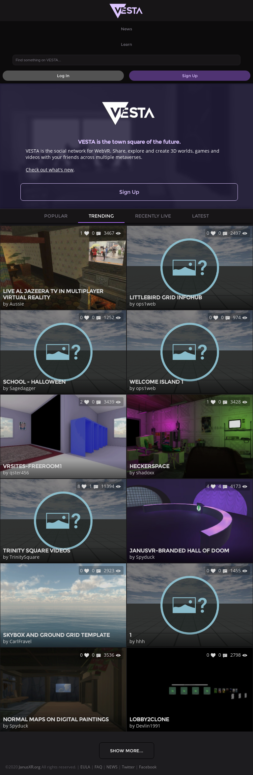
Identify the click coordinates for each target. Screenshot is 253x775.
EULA (85, 767)
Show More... (126, 750)
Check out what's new (49, 169)
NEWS (112, 767)
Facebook (147, 767)
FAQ (98, 767)
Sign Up (129, 192)
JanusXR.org (30, 767)
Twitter (128, 767)
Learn (126, 44)
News (126, 28)
